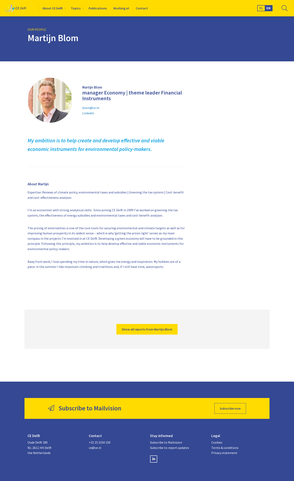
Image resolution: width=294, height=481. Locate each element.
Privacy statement (224, 453)
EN (268, 8)
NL (261, 8)
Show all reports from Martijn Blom (147, 329)
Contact (142, 8)
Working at (121, 8)
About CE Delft (52, 8)
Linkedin (88, 113)
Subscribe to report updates (169, 448)
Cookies (216, 442)
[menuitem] (53, 8)
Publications (98, 8)
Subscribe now (230, 408)
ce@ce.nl (95, 448)
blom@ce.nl (90, 108)
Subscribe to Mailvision (166, 442)
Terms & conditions (224, 448)
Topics (75, 8)
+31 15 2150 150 (99, 442)
